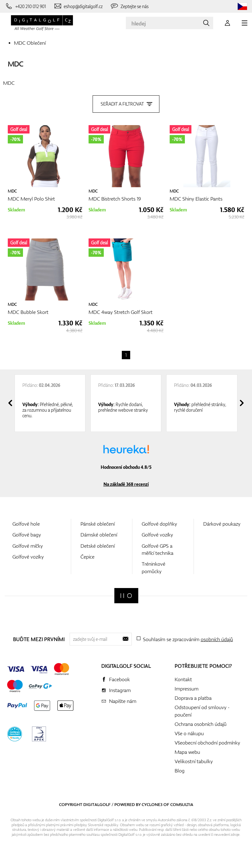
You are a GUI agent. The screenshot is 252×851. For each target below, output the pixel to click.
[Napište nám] (78, 6)
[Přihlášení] (227, 23)
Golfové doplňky (159, 522)
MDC (15, 63)
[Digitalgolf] (126, 594)
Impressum (187, 687)
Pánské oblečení (97, 522)
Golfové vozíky (28, 555)
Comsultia (181, 803)
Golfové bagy (26, 533)
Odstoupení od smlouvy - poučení (202, 709)
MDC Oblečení (30, 42)
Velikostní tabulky (194, 759)
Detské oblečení (97, 544)
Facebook (119, 677)
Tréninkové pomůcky (153, 566)
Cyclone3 (152, 803)
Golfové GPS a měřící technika (157, 548)
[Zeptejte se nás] (129, 6)
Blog (180, 769)
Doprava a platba (193, 696)
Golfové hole (26, 522)
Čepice (87, 555)
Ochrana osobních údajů (201, 722)
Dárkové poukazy (222, 522)
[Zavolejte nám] (25, 6)
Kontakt (183, 677)
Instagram (120, 688)
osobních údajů (217, 637)
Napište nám (122, 699)
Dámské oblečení (98, 533)
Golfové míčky (27, 544)
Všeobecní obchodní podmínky (207, 741)
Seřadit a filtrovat (126, 102)
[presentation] (10, 401)
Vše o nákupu (189, 731)
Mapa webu (187, 750)
